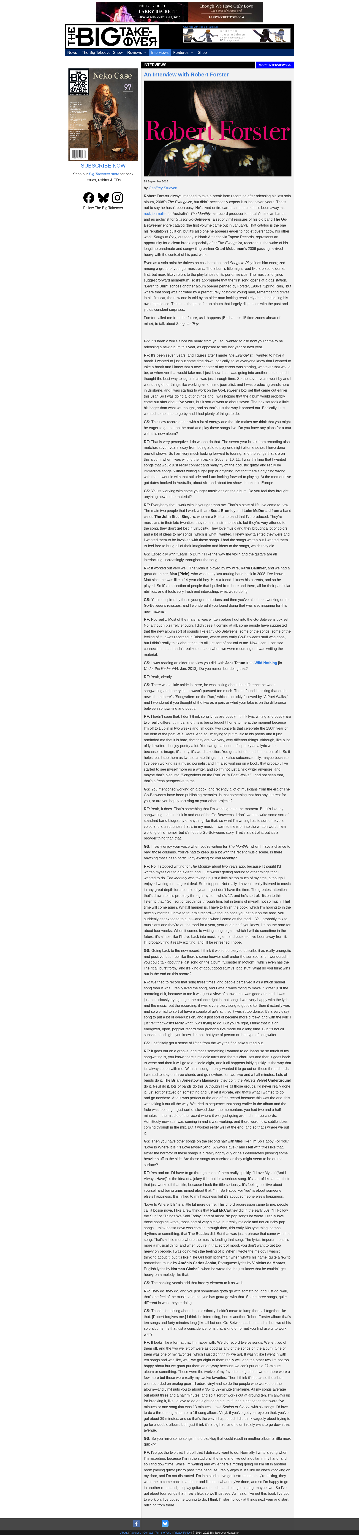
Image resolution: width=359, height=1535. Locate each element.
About (124, 1532)
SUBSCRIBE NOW (103, 166)
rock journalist (155, 214)
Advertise (135, 1532)
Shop (202, 52)
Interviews (160, 52)
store (104, 174)
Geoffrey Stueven (163, 188)
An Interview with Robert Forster (186, 74)
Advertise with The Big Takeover (200, 26)
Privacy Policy (182, 1532)
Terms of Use (163, 1532)
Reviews (134, 52)
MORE (275, 65)
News (72, 52)
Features (181, 52)
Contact (148, 1532)
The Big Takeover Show (102, 52)
